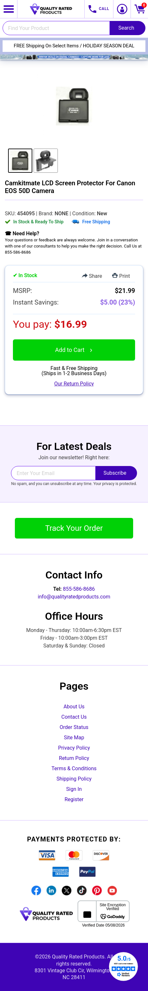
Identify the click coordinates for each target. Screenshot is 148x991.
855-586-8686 (79, 589)
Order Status (74, 727)
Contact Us (74, 717)
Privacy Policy (74, 748)
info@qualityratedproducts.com (74, 597)
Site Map (74, 737)
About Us (73, 707)
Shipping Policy (74, 779)
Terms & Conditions (74, 768)
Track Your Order (74, 528)
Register (74, 799)
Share (92, 276)
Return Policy (74, 758)
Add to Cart (74, 349)
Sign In (74, 789)
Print (121, 276)
